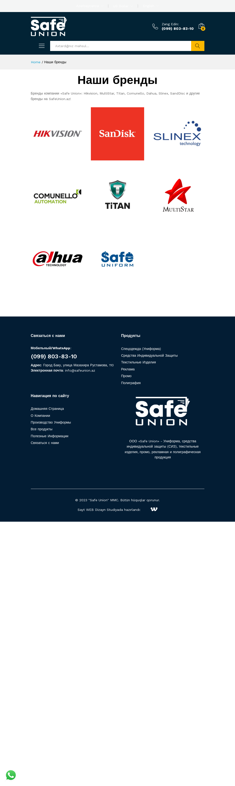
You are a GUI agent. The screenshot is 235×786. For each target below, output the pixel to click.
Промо (126, 376)
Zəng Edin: (170, 24)
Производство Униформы (51, 422)
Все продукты (42, 429)
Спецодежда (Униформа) (141, 349)
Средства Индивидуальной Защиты (149, 355)
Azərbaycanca (87, 5)
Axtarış (197, 46)
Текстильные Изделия (138, 362)
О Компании (40, 416)
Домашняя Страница (47, 409)
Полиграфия (131, 383)
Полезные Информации (49, 436)
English (148, 5)
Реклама (128, 369)
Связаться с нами (45, 443)
